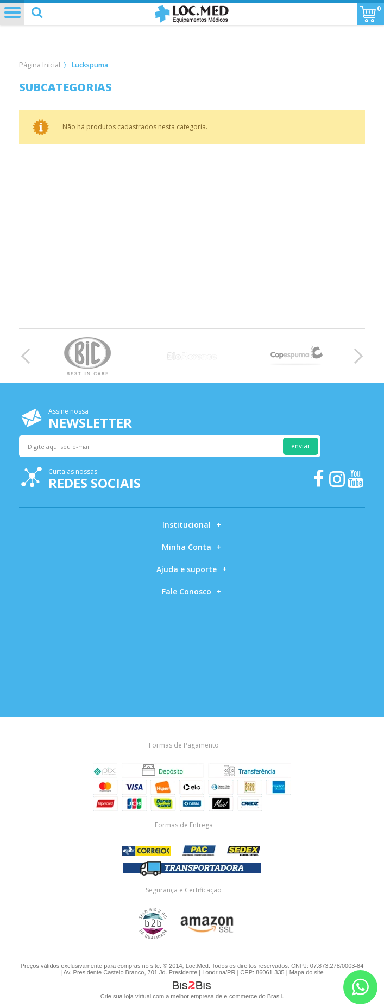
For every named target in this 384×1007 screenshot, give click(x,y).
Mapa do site (306, 972)
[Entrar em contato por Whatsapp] (360, 987)
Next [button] (355, 356)
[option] (87, 356)
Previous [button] (28, 356)
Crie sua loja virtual (126, 996)
